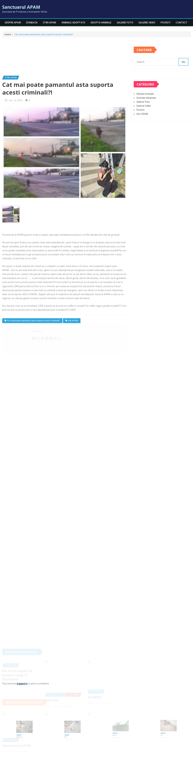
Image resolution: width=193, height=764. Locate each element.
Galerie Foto (125, 22)
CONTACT (181, 22)
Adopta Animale (101, 22)
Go (183, 66)
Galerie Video (147, 22)
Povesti (165, 22)
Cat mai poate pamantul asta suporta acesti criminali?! (43, 35)
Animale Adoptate (73, 22)
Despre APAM (13, 22)
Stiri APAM (49, 22)
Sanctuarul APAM (21, 7)
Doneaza (32, 22)
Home (8, 35)
